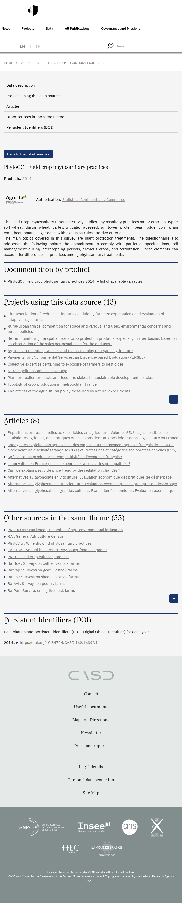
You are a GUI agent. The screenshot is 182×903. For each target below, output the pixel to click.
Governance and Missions (120, 28)
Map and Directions (91, 720)
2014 (26, 178)
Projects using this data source (33, 95)
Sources (27, 63)
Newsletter (91, 733)
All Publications (77, 28)
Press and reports (91, 746)
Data (49, 28)
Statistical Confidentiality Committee (93, 199)
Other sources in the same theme (35, 116)
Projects (28, 28)
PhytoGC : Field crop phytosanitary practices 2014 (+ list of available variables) (76, 281)
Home (8, 63)
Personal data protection (91, 780)
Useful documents (91, 707)
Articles (13, 106)
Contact (91, 694)
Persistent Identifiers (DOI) (29, 127)
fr (38, 46)
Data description (20, 85)
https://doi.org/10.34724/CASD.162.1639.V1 (59, 642)
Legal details (91, 767)
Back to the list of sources (28, 154)
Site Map (91, 793)
